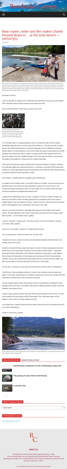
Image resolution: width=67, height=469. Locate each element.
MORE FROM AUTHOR (30, 360)
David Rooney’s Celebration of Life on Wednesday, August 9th (37, 366)
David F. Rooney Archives (7, 370)
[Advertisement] (33, 21)
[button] (64, 14)
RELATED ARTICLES (11, 360)
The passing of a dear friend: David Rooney (30, 376)
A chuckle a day (19, 386)
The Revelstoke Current (10, 421)
